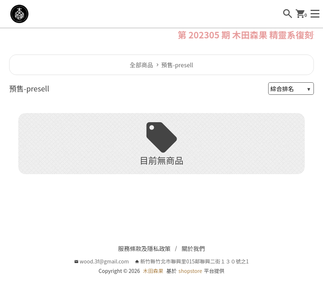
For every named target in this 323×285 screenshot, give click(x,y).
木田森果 (153, 270)
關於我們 (193, 248)
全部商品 (141, 64)
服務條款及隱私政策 (144, 248)
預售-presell (177, 64)
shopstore (190, 270)
